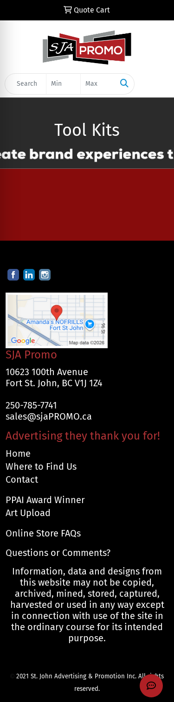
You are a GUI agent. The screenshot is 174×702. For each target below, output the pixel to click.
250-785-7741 (31, 405)
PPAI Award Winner (45, 499)
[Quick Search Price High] (97, 84)
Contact (22, 479)
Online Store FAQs (43, 533)
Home (18, 453)
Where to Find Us (41, 466)
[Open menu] (155, 84)
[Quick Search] (25, 84)
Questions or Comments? (58, 552)
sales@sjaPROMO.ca (49, 416)
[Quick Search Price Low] (63, 84)
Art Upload (28, 512)
